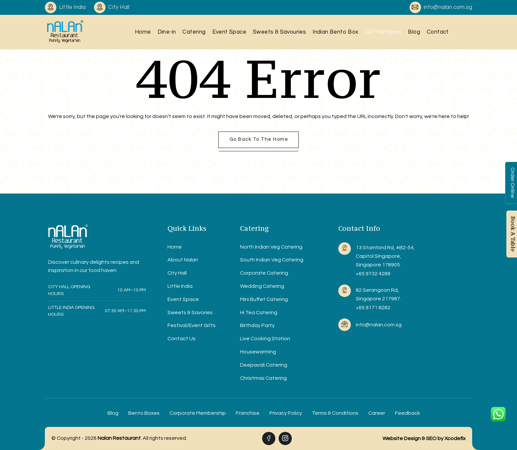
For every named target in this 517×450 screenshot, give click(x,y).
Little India (180, 286)
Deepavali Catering (263, 365)
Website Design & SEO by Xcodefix (424, 438)
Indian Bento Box (335, 32)
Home (143, 32)
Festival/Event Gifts (191, 325)
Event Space (229, 32)
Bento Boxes (144, 413)
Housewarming (258, 351)
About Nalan (182, 259)
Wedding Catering (262, 286)
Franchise (247, 413)
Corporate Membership (197, 413)
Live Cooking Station (265, 338)
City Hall (177, 273)
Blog (414, 32)
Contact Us (181, 338)
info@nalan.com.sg (448, 7)
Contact (438, 32)
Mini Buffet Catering (264, 299)
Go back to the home (259, 139)
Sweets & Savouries (279, 32)
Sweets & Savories (190, 312)
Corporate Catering (264, 273)
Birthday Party (257, 325)
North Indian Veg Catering (271, 247)
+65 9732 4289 (373, 273)
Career (376, 413)
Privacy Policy (285, 413)
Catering (193, 32)
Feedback (407, 413)
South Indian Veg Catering (271, 259)
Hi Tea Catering (258, 312)
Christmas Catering (263, 378)
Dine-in (167, 32)
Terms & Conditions (335, 413)
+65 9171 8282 (373, 307)
